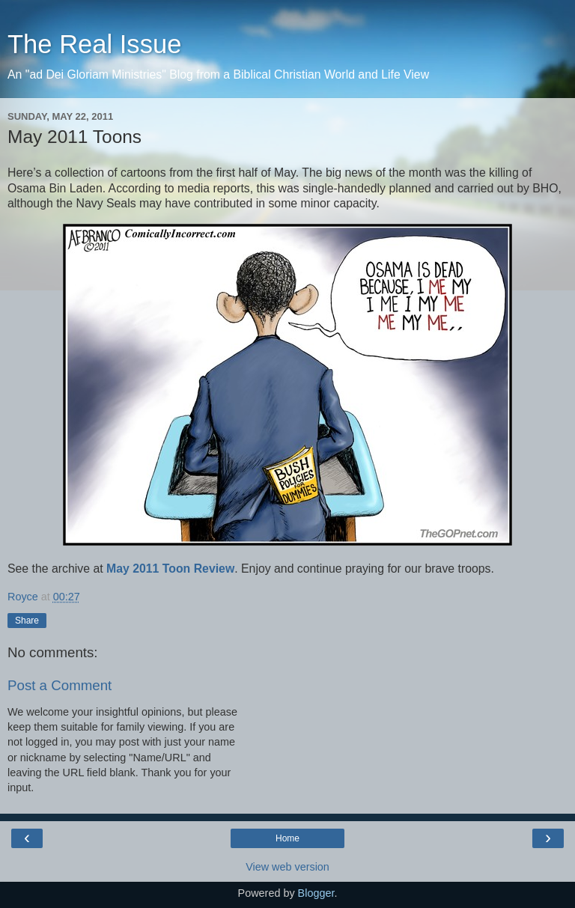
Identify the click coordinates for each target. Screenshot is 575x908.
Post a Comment (59, 685)
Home (287, 838)
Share (27, 620)
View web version (287, 867)
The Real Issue (94, 44)
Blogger (316, 893)
